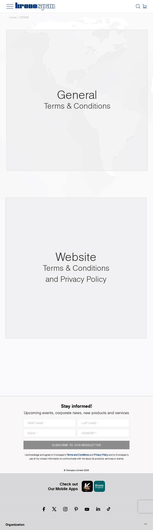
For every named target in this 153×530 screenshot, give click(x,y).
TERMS (24, 17)
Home (13, 17)
